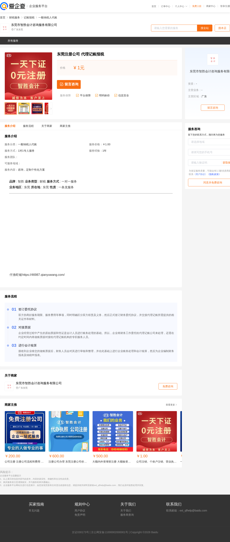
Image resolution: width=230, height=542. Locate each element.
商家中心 (210, 6)
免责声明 (80, 514)
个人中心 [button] (181, 6)
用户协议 (80, 510)
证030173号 (82, 532)
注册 (227, 6)
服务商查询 (127, 514)
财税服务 (14, 17)
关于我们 (125, 510)
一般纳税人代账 (47, 17)
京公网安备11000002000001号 (109, 532)
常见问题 (34, 510)
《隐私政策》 (214, 174)
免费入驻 (196, 6)
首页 (154, 6)
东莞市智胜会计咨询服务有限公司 (34, 24)
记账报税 (29, 17)
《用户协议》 (200, 174)
